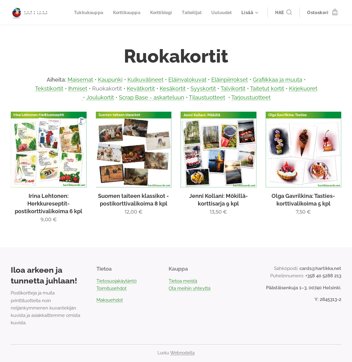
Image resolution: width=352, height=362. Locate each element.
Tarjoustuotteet (251, 97)
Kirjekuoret (303, 88)
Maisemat (80, 79)
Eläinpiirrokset (229, 79)
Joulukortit (100, 97)
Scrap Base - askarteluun (151, 97)
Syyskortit (203, 88)
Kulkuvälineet (145, 79)
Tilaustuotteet (207, 97)
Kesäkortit (173, 88)
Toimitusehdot (111, 288)
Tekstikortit (49, 88)
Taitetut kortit (267, 88)
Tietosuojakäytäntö (116, 281)
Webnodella (182, 352)
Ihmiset (77, 88)
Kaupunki (110, 79)
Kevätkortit (141, 88)
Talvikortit (233, 88)
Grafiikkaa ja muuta (277, 79)
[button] (283, 12)
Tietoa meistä (183, 281)
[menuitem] (114, 12)
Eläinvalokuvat (187, 79)
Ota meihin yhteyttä (189, 288)
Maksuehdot (109, 300)
